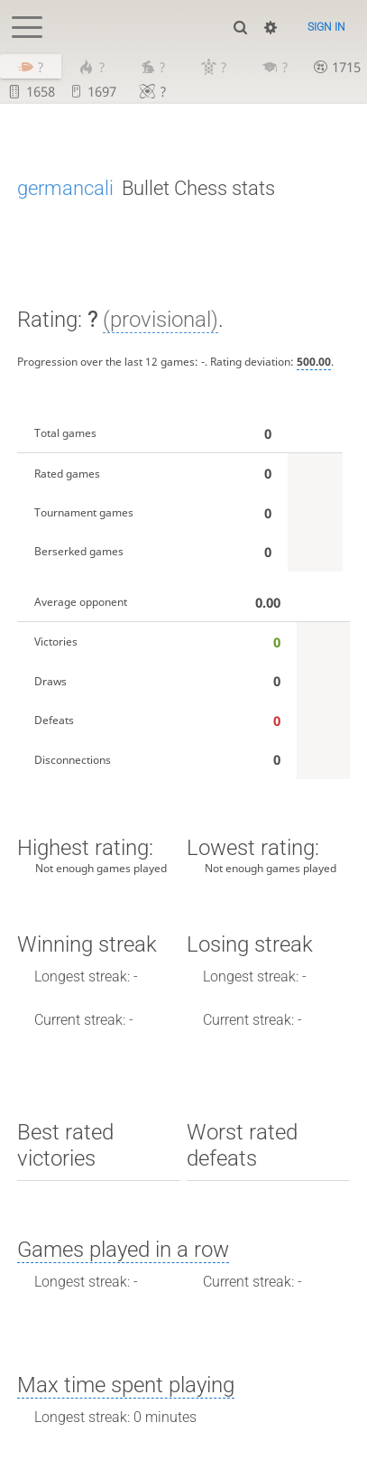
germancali (65, 188)
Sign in (326, 27)
